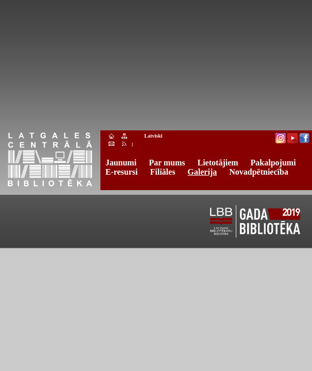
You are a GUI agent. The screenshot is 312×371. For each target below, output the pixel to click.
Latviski (153, 136)
